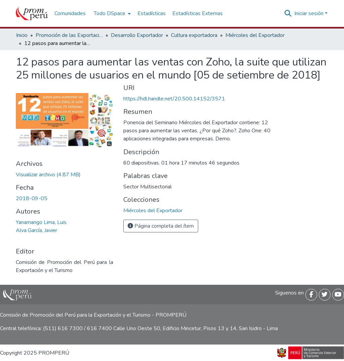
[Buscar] (288, 13)
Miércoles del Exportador (255, 35)
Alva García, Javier (36, 230)
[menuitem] (111, 13)
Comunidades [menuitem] (70, 13)
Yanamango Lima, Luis (41, 222)
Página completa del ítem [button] (161, 226)
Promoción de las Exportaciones (69, 35)
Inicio (22, 35)
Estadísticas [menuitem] (151, 13)
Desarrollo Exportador (137, 35)
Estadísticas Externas (197, 13)
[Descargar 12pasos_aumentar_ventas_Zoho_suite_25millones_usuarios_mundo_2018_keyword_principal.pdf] (48, 174)
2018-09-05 (31, 198)
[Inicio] (32, 13)
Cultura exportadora (194, 35)
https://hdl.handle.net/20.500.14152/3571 (174, 98)
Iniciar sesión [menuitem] (309, 13)
